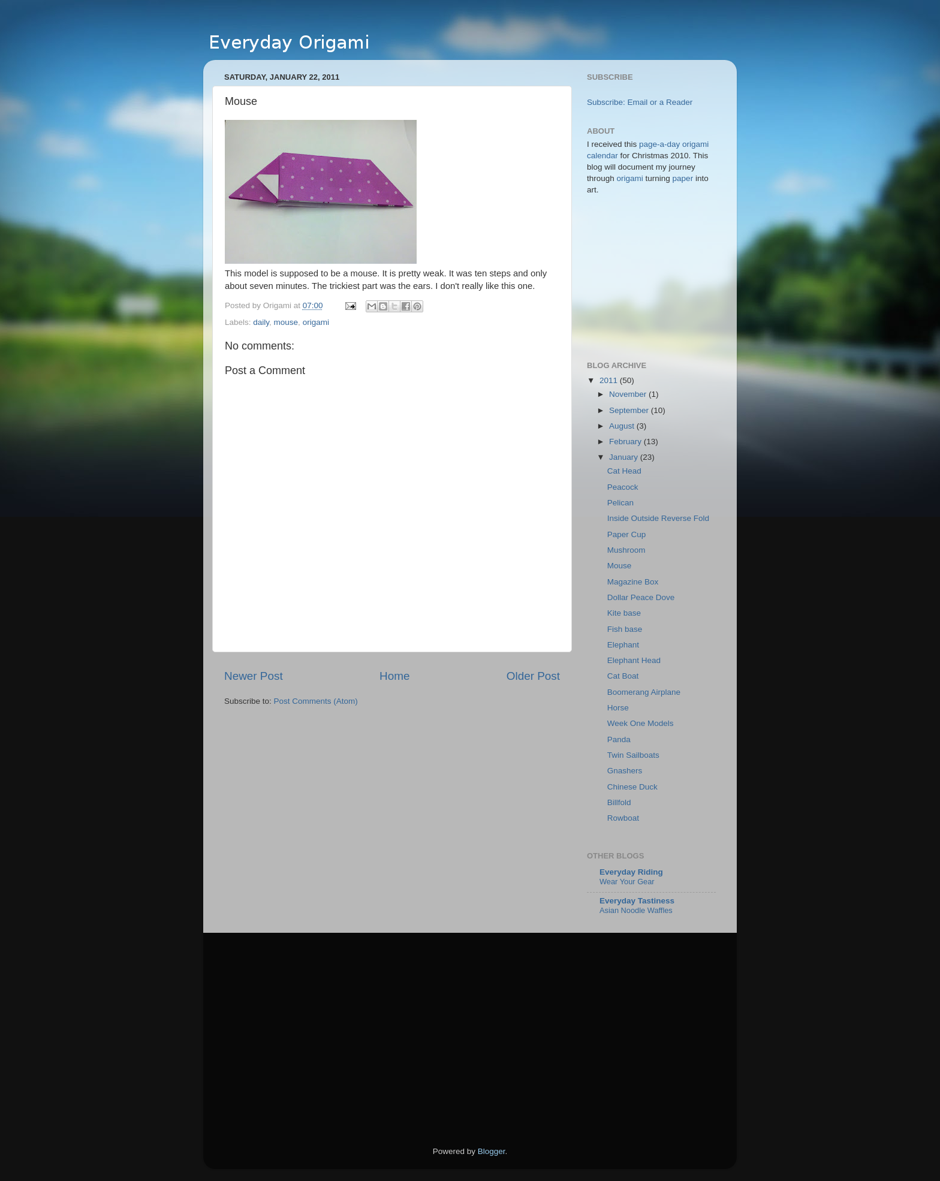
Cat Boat (623, 675)
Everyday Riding (631, 871)
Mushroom (626, 550)
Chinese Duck (632, 786)
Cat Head (624, 470)
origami (316, 322)
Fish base (625, 629)
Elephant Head (634, 660)
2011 (609, 380)
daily (261, 322)
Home (394, 676)
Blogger (491, 1151)
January (624, 457)
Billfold (619, 802)
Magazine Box (633, 581)
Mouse (619, 565)
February (626, 441)
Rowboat (623, 818)
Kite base (624, 612)
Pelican (620, 502)
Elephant (623, 644)
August (623, 425)
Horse (618, 707)
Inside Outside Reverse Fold (658, 518)
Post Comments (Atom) (316, 701)
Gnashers (625, 770)
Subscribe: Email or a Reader (639, 102)
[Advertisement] (325, 1041)
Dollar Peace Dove (641, 597)
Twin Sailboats (633, 755)
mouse (286, 322)
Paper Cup (626, 534)
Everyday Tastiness (636, 900)
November (629, 394)
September (630, 410)
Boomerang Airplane (643, 692)
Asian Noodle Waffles (636, 910)
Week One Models (640, 723)
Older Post (533, 676)
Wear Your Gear (627, 881)
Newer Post (253, 676)
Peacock (622, 487)
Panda (619, 739)
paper (683, 178)
